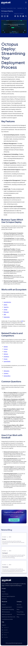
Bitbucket (6, 312)
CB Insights (6, 371)
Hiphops (6, 354)
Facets (5, 351)
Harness (6, 346)
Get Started (14, 520)
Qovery (6, 359)
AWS (5, 314)
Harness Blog (7, 375)
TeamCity (6, 307)
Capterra (6, 373)
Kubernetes (7, 317)
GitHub (5, 309)
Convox (6, 349)
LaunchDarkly (7, 361)
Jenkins (5, 304)
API (22, 321)
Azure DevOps (7, 302)
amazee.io (6, 356)
